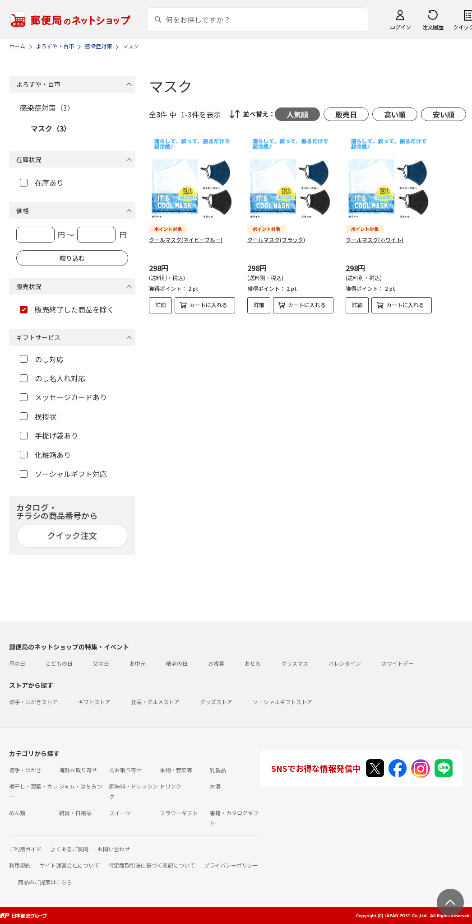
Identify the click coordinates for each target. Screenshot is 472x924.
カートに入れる (208, 304)
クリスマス (294, 663)
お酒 (215, 786)
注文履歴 (432, 27)
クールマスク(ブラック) (276, 239)
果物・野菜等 (176, 770)
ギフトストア (94, 701)
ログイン (400, 27)
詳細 (160, 304)
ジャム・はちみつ (80, 786)
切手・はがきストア (33, 701)
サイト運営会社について (69, 865)
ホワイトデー (397, 663)
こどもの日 (59, 663)
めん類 (17, 813)
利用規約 (20, 865)
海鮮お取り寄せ (78, 770)
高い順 (395, 114)
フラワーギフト (179, 813)
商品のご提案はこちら (45, 882)
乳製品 (218, 770)
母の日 (17, 663)
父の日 (101, 663)
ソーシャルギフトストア (282, 701)
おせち (253, 663)
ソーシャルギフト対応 (63, 473)
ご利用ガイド (25, 849)
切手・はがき (25, 770)
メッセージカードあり (63, 397)
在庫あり (42, 182)
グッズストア (216, 701)
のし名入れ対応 (52, 378)
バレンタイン (345, 663)
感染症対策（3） (47, 107)
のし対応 (42, 359)
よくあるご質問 (69, 849)
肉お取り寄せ (125, 770)
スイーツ (120, 813)
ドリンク (170, 786)
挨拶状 (38, 416)
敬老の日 (177, 663)
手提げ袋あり (49, 435)
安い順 (443, 114)
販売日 (346, 114)
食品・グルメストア (155, 701)
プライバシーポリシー (231, 865)
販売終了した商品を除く (67, 309)
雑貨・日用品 (75, 813)
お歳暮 (216, 663)
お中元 (138, 663)
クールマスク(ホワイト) (374, 239)
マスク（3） (51, 128)
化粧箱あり (45, 454)
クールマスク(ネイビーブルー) (185, 239)
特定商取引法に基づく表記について (151, 865)
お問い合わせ (113, 849)
